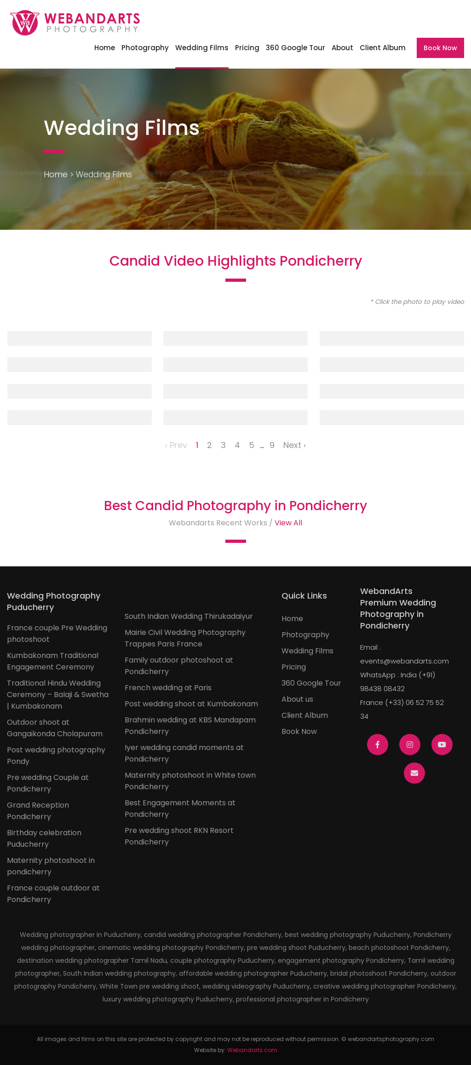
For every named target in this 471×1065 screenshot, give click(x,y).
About (342, 47)
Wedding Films (202, 47)
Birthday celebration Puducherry (44, 838)
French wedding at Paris (168, 687)
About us (297, 699)
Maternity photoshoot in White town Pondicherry (190, 781)
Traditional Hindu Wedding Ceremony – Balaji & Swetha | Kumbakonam (58, 694)
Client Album (383, 47)
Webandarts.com (252, 1050)
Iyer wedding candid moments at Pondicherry (184, 753)
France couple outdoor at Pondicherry (53, 894)
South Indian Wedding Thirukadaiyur (189, 616)
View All (288, 523)
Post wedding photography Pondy (56, 756)
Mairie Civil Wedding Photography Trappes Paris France (185, 638)
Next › (294, 445)
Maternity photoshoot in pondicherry (51, 866)
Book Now (440, 47)
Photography (145, 47)
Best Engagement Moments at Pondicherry (180, 808)
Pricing (247, 47)
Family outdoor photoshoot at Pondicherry (179, 666)
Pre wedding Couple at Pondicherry (48, 783)
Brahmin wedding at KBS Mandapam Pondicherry (190, 726)
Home (104, 47)
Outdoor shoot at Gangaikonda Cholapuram (55, 728)
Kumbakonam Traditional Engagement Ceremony (52, 661)
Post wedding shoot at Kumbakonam (191, 703)
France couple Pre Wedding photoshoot (57, 634)
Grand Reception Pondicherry (38, 811)
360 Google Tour (295, 47)
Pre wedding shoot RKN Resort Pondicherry (179, 836)
